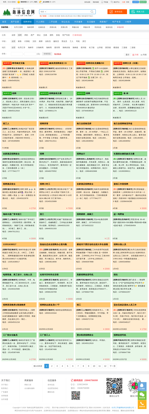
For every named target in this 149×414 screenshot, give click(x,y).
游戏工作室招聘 (121, 184)
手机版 (104, 2)
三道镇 (124, 47)
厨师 (41, 41)
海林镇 (75, 47)
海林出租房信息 (67, 16)
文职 (34, 41)
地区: (4, 47)
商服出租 (75, 27)
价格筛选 (47, 54)
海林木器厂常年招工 (12, 214)
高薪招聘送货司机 (85, 275)
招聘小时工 (45, 184)
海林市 (30, 47)
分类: (4, 35)
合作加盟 (4, 399)
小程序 (128, 22)
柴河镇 (83, 47)
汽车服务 (78, 22)
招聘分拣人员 (120, 244)
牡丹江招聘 (18, 27)
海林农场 (66, 47)
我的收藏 (96, 2)
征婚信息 (41, 27)
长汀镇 (91, 47)
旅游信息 (109, 27)
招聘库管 (44, 124)
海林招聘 (30, 27)
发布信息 (78, 35)
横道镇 (116, 47)
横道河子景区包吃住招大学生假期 (92, 244)
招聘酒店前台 (9, 184)
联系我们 (4, 388)
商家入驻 (27, 385)
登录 (127, 2)
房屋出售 (64, 27)
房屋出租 (53, 27)
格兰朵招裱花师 (84, 124)
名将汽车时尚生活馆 (49, 275)
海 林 (125, 93)
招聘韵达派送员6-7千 (50, 305)
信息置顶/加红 (53, 388)
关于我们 (4, 385)
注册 (123, 2)
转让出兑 (66, 22)
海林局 (49, 47)
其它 (84, 41)
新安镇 (108, 47)
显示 (127, 55)
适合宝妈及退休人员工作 (125, 305)
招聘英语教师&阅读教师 (14, 305)
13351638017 (9, 244)
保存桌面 (87, 2)
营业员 (64, 41)
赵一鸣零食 (119, 214)
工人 (71, 41)
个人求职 (40, 22)
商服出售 (86, 27)
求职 (26, 35)
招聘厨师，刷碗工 (85, 214)
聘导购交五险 (18, 63)
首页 (4, 22)
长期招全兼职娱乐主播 (124, 154)
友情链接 (4, 396)
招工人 (6, 124)
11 (100, 366)
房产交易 (15, 22)
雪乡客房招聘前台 (85, 335)
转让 (39, 35)
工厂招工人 (45, 335)
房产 (32, 35)
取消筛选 (57, 54)
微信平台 (117, 2)
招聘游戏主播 (55, 93)
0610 (75, 16)
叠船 (79, 16)
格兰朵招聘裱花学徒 (123, 124)
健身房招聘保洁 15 (58, 63)
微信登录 (143, 2)
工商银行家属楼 (54, 16)
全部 (13, 35)
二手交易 (53, 22)
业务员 (48, 41)
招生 (116, 275)
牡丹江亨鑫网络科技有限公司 (123, 408)
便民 (51, 35)
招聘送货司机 (120, 335)
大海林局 (39, 47)
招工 (42, 214)
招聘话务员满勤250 (95, 63)
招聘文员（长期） (131, 63)
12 (105, 366)
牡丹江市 (21, 47)
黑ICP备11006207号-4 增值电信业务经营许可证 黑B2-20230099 (76, 408)
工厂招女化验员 (10, 335)
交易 (45, 35)
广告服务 (4, 392)
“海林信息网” (31, 408)
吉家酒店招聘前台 (11, 154)
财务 (20, 41)
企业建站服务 (29, 388)
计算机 (27, 41)
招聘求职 (27, 22)
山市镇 (100, 47)
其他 (58, 35)
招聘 (20, 35)
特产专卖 (116, 22)
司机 (78, 41)
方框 (136, 55)
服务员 (56, 41)
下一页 (113, 366)
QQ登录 (135, 2)
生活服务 (91, 22)
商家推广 (104, 22)
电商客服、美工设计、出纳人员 (17, 275)
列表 (145, 55)
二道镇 (132, 47)
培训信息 (98, 27)
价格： (4, 54)
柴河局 (57, 47)
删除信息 (51, 392)
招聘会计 (81, 154)
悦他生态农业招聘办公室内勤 (53, 244)
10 (94, 366)
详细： (4, 41)
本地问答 (120, 27)
